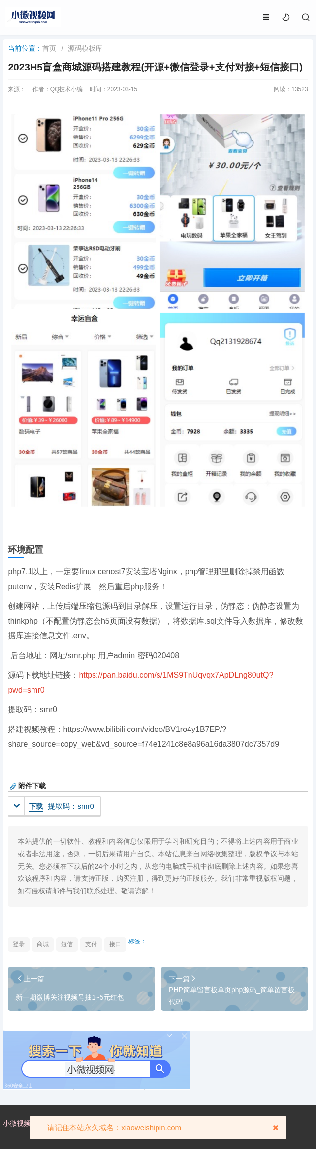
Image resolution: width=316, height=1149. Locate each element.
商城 (43, 944)
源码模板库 (85, 48)
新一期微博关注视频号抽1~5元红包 (70, 997)
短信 (67, 944)
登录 (19, 944)
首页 (49, 48)
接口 (115, 944)
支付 (91, 944)
